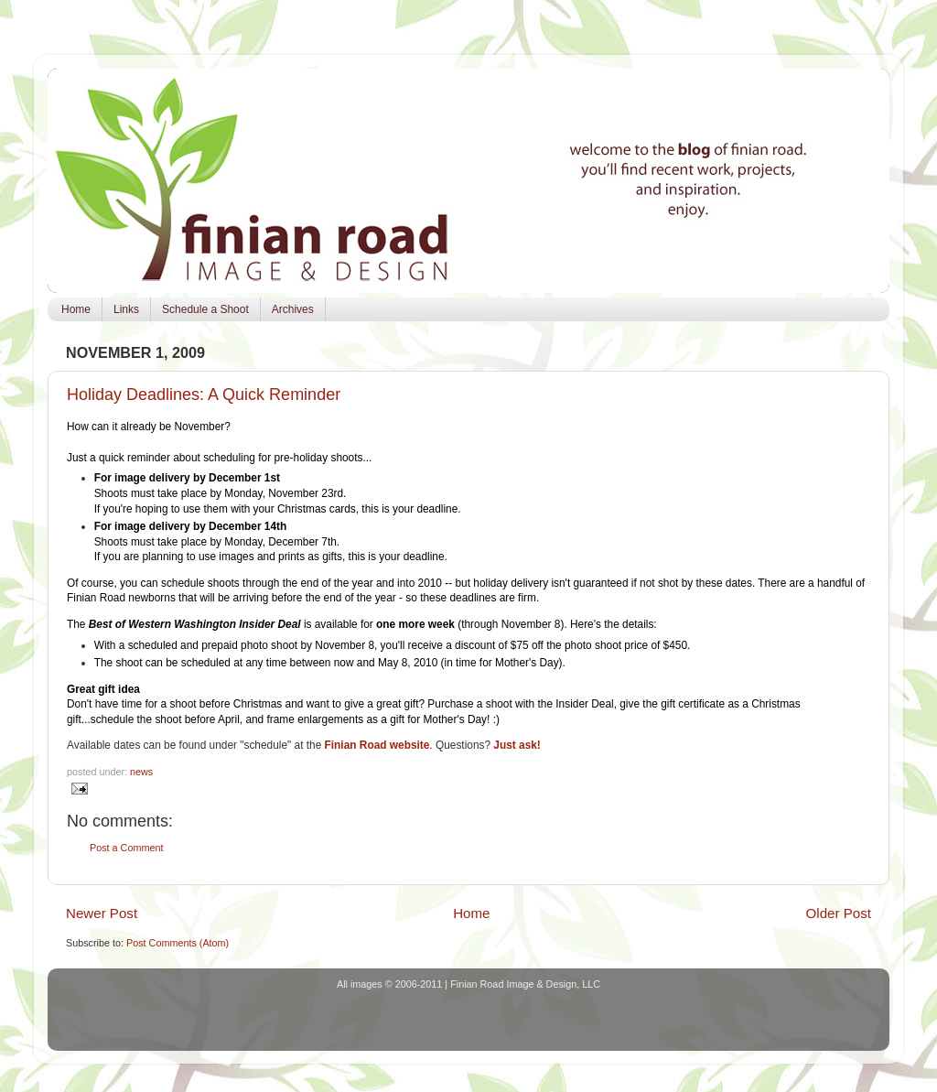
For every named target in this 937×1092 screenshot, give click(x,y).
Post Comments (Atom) (177, 942)
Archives (293, 309)
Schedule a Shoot (205, 309)
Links (126, 309)
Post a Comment (126, 847)
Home (76, 309)
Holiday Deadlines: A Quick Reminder (203, 394)
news (141, 771)
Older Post (838, 913)
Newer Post (101, 913)
